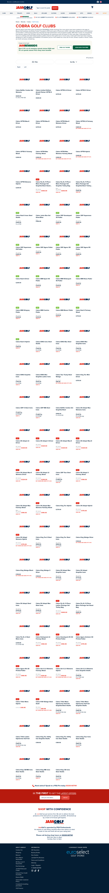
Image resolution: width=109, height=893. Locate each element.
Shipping (18, 852)
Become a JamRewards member (15, 2)
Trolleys (19, 13)
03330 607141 (71, 785)
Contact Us (19, 850)
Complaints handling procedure (22, 885)
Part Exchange (20, 866)
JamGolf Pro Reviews (37, 858)
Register (38, 865)
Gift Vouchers (35, 850)
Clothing (53, 13)
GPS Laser (44, 13)
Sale (97, 13)
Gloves (63, 13)
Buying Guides (35, 852)
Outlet (105, 13)
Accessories (72, 13)
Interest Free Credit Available (21, 874)
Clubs (4, 13)
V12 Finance (19, 888)
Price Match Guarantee (19, 858)
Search (55, 8)
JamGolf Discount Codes (21, 869)
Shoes (28, 13)
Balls (35, 13)
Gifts (81, 13)
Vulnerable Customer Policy (22, 880)
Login (33, 865)
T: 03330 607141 (36, 868)
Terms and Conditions (37, 860)
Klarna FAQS (19, 877)
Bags (11, 13)
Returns (18, 855)
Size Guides (34, 855)
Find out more (64, 47)
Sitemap (33, 863)
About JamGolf (21, 847)
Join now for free (81, 47)
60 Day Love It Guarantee (20, 862)
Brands (89, 13)
